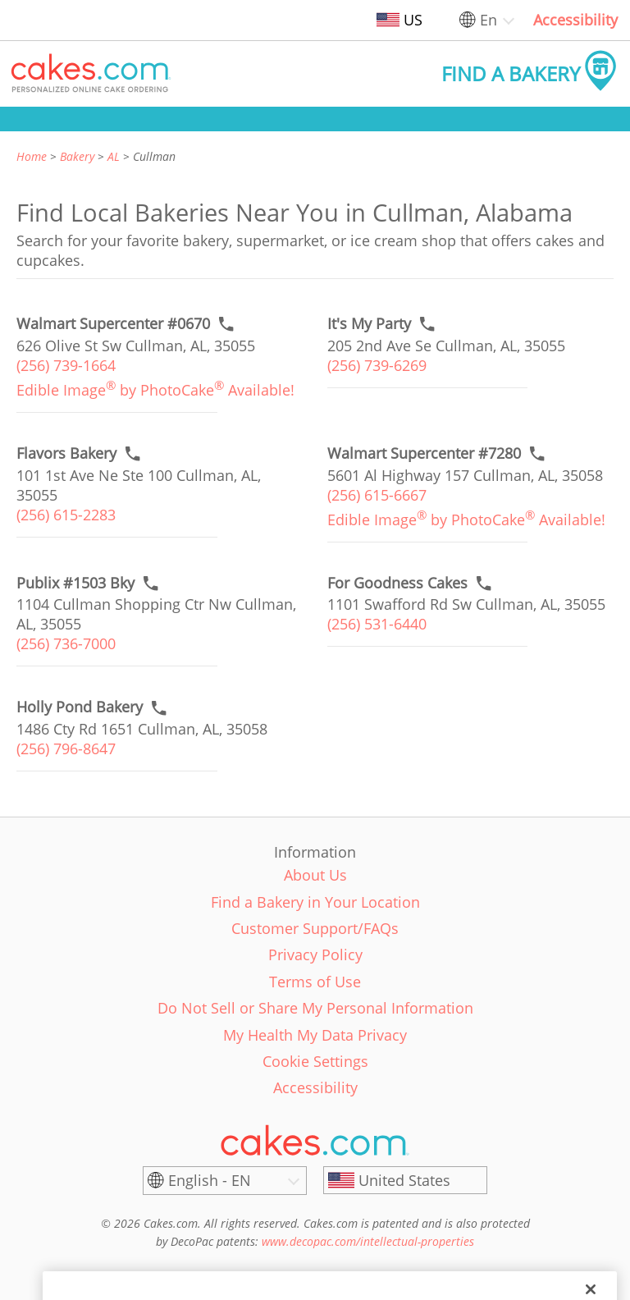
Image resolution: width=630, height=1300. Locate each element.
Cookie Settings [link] (315, 1061)
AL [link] (113, 156)
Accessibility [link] (575, 20)
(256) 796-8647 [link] (66, 748)
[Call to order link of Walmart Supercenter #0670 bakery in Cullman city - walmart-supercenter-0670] (113, 324)
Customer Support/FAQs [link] (315, 928)
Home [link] (31, 156)
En (488, 20)
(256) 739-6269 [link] (377, 365)
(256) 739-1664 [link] (66, 365)
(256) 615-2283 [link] (66, 514)
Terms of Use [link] (315, 981)
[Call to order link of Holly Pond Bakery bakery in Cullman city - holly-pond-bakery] (79, 707)
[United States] (405, 1180)
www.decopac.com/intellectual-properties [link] (368, 1241)
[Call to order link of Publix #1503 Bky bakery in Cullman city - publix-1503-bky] (75, 583)
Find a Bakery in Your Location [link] (315, 902)
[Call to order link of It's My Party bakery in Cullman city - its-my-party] (369, 324)
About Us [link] (315, 875)
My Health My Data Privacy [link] (315, 1035)
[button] (91, 74)
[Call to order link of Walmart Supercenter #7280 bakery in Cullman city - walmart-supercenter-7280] (424, 453)
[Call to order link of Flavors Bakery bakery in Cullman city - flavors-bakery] (66, 453)
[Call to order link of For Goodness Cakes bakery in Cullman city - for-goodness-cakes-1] (397, 583)
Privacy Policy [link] (315, 954)
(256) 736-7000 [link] (66, 643)
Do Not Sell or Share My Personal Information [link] (315, 1008)
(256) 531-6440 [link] (377, 624)
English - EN (209, 1180)
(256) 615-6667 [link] (377, 495)
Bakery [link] (77, 156)
